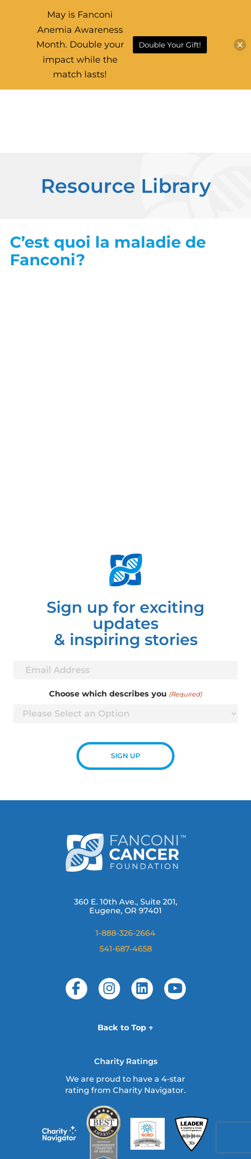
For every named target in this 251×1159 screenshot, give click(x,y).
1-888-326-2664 (125, 933)
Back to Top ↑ (125, 1027)
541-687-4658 (126, 948)
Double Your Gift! (170, 44)
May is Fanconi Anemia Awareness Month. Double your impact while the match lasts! (80, 44)
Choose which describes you (125, 694)
